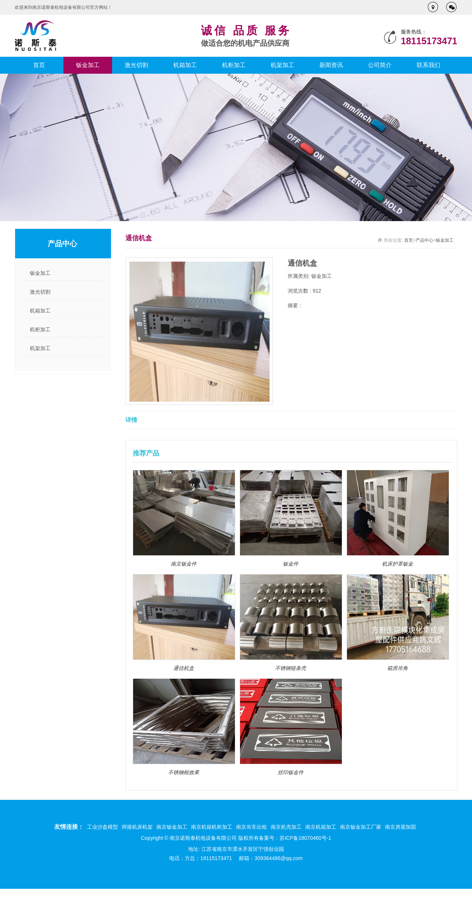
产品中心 (424, 240)
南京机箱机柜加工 (211, 827)
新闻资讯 (331, 65)
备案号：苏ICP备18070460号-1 (295, 838)
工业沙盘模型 (102, 827)
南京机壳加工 (286, 827)
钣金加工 (88, 65)
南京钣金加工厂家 (360, 827)
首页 (39, 65)
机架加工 (282, 65)
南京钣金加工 (171, 827)
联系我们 (428, 65)
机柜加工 (234, 65)
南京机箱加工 (320, 827)
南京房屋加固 (400, 827)
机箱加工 (185, 65)
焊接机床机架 (137, 827)
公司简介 (380, 65)
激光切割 (136, 65)
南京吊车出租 (251, 827)
